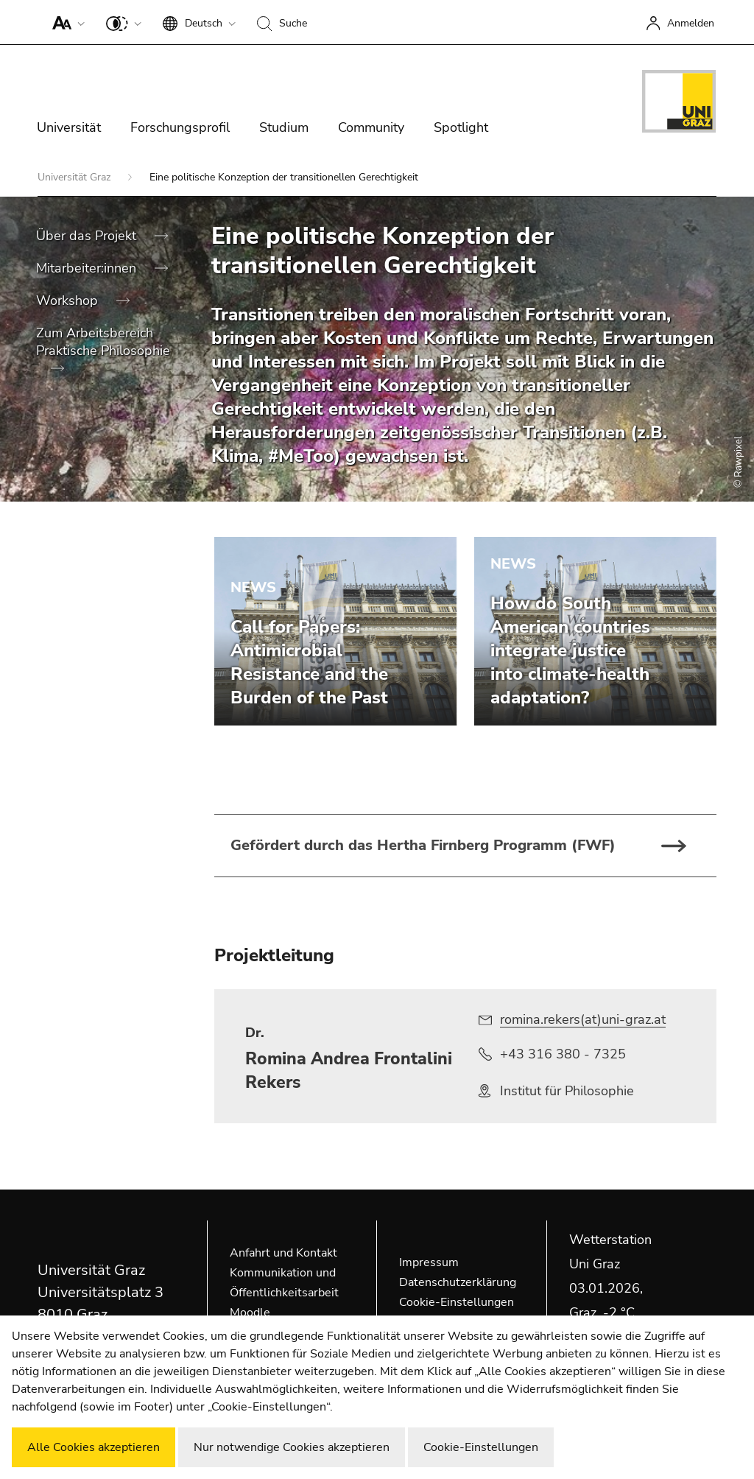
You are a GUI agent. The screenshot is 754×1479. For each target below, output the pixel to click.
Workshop (69, 300)
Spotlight (461, 127)
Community (371, 127)
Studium (284, 127)
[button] (65, 22)
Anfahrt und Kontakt (283, 1253)
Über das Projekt (88, 236)
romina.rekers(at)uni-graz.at (583, 1019)
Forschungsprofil (180, 127)
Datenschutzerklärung (457, 1282)
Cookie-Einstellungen (456, 1302)
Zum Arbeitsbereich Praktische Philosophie (103, 341)
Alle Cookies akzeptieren (93, 1447)
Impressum (429, 1262)
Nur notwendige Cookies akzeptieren (292, 1447)
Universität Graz (75, 177)
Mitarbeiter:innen (88, 268)
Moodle (250, 1312)
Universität (69, 127)
